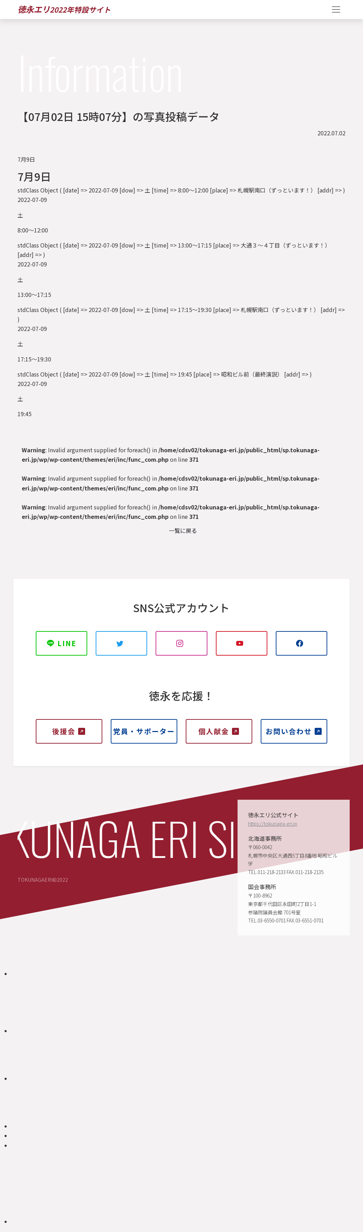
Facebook (301, 647)
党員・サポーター (144, 735)
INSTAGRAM (181, 647)
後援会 (69, 731)
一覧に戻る (183, 530)
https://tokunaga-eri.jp (272, 823)
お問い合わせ (294, 731)
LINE (61, 643)
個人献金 (219, 731)
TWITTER (121, 647)
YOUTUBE (241, 647)
